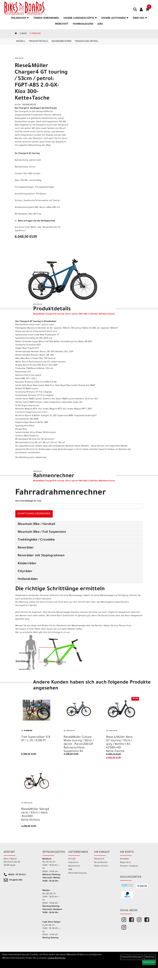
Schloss (18, 201)
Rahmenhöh (21, 167)
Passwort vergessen (129, 866)
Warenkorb (99, 859)
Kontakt (72, 859)
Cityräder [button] (25, 571)
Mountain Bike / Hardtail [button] (36, 524)
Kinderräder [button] (27, 564)
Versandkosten (100, 862)
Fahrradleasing (83, 24)
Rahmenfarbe (21, 160)
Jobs (100, 24)
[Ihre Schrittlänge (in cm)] (79, 506)
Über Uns (140, 18)
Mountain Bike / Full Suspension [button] (42, 532)
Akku (17, 180)
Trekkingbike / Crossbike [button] (36, 540)
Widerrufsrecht (101, 866)
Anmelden (124, 859)
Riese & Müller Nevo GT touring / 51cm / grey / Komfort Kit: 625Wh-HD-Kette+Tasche (119, 744)
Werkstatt (61, 24)
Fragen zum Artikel (86, 41)
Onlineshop (20, 18)
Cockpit (18, 174)
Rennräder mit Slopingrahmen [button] (41, 556)
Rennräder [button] (26, 548)
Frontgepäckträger (24, 187)
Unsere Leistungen (114, 18)
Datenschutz (74, 866)
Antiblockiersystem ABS (26, 207)
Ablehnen (150, 957)
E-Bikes (23, 34)
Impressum (73, 862)
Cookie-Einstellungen (131, 957)
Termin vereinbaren (46, 18)
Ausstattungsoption (25, 194)
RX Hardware (21, 214)
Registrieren (125, 862)
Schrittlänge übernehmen (34, 514)
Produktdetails (38, 41)
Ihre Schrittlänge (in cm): (28, 501)
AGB (70, 870)
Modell (20, 41)
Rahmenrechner (61, 41)
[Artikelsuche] (135, 10)
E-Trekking (35, 34)
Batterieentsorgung (77, 873)
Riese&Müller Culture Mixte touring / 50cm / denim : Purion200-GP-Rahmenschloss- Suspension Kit (79, 744)
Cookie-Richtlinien (57, 958)
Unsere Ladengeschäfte (80, 18)
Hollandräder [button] (28, 579)
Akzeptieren (149, 962)
